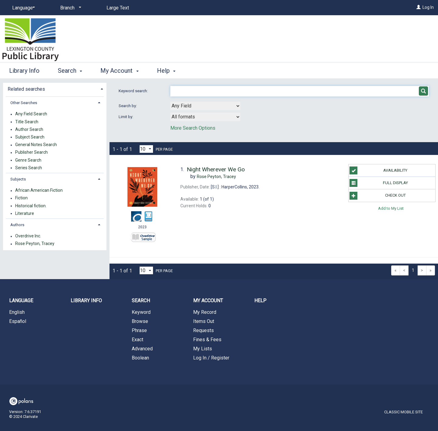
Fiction (21, 198)
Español (17, 321)
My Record (204, 312)
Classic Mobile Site (403, 412)
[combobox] (205, 106)
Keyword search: (134, 91)
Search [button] (70, 70)
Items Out (203, 321)
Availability (378, 170)
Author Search (29, 129)
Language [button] (21, 300)
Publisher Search (31, 152)
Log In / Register (211, 358)
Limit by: (126, 116)
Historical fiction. (31, 205)
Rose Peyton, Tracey (34, 243)
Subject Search (29, 137)
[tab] (54, 88)
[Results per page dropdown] (146, 149)
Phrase (139, 330)
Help (260, 300)
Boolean (140, 358)
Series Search (28, 167)
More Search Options (192, 128)
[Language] (22, 8)
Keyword (141, 312)
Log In (428, 7)
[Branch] (69, 8)
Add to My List (391, 208)
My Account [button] (119, 70)
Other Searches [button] (23, 102)
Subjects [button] (18, 179)
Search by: (128, 105)
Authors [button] (17, 225)
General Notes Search (36, 144)
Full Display (378, 183)
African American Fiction (39, 190)
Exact (137, 339)
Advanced (142, 349)
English (17, 312)
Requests (203, 330)
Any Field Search (31, 114)
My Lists (202, 349)
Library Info (24, 70)
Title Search (26, 121)
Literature (24, 213)
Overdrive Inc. (28, 236)
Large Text (117, 8)
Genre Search (28, 160)
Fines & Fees (207, 339)
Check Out (377, 196)
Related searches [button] (26, 89)
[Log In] (418, 7)
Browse (140, 321)
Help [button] (166, 70)
